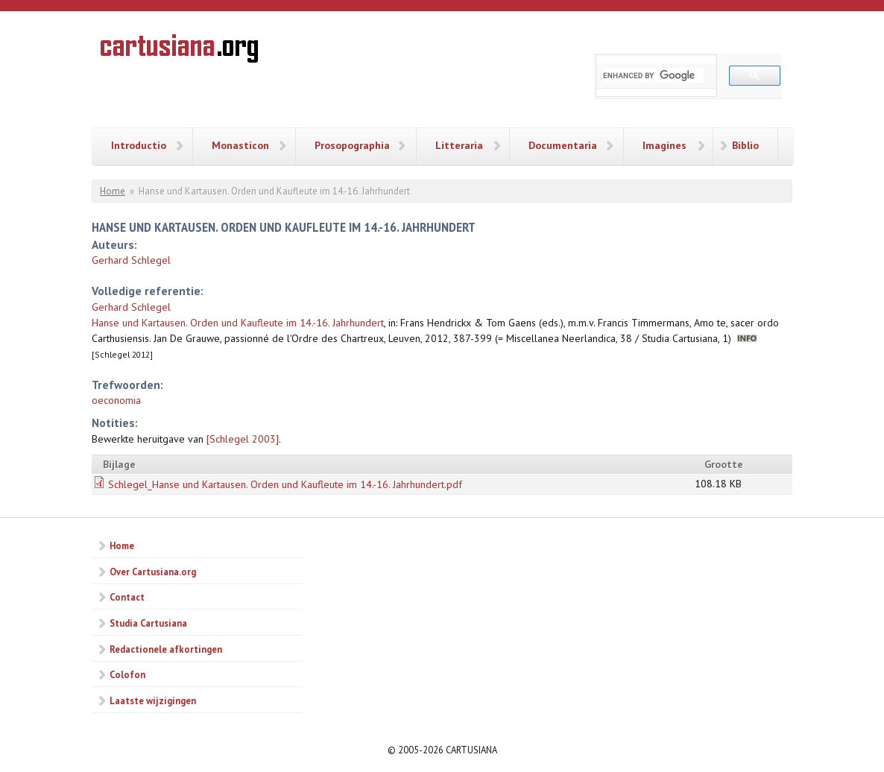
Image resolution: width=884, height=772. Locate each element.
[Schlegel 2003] (242, 439)
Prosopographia (352, 145)
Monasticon (240, 145)
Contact (127, 597)
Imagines (664, 145)
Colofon (127, 674)
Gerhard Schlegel (131, 260)
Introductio (138, 145)
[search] (653, 75)
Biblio (745, 145)
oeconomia (116, 400)
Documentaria (562, 145)
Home (112, 191)
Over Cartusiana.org (153, 572)
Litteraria (459, 145)
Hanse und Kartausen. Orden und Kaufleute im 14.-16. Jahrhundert (238, 322)
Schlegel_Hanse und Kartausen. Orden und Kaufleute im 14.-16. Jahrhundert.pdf (285, 484)
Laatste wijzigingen (153, 700)
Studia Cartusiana (148, 623)
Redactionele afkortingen (166, 649)
